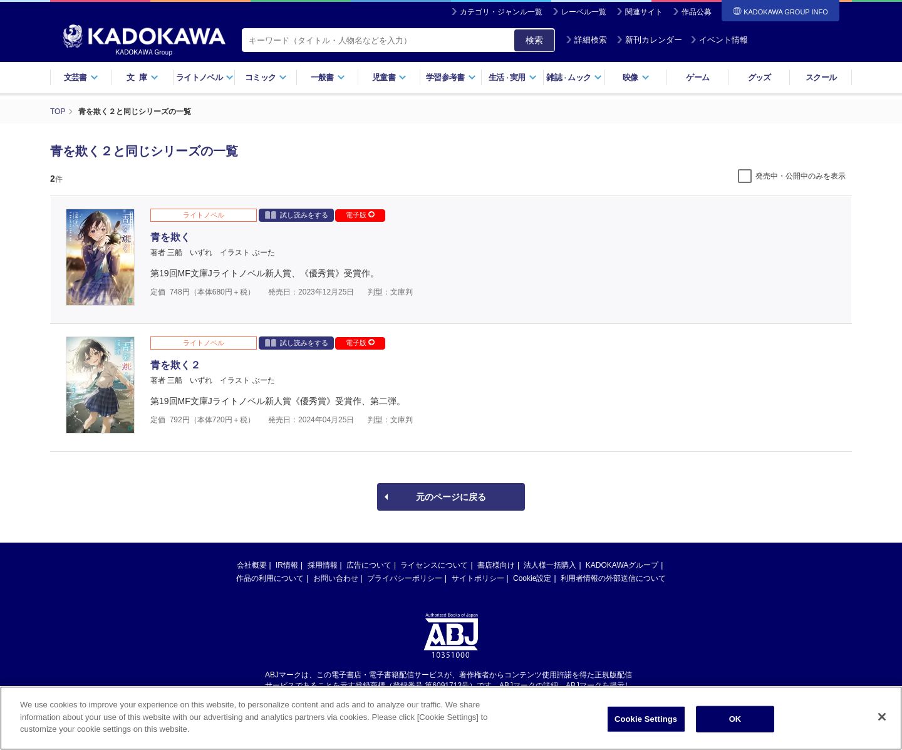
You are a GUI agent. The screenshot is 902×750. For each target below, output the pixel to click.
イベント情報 (719, 39)
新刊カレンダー (649, 39)
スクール (821, 77)
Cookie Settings (645, 719)
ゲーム (697, 77)
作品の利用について (270, 578)
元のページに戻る (451, 497)
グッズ (759, 77)
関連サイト (644, 12)
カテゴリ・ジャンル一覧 (501, 12)
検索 (534, 40)
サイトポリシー (478, 578)
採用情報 (323, 565)
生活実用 (513, 77)
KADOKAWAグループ (622, 565)
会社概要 (252, 565)
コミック (266, 77)
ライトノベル (205, 77)
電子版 (360, 215)
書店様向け (496, 565)
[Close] (882, 717)
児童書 (389, 77)
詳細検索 (586, 39)
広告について (368, 565)
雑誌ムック (574, 77)
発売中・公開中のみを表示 (800, 176)
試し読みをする (296, 215)
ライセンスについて (434, 565)
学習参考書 (451, 77)
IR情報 (287, 565)
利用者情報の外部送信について (613, 578)
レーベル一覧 (583, 12)
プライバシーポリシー (404, 578)
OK (735, 719)
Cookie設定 (532, 578)
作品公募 (697, 12)
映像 (636, 77)
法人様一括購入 (550, 565)
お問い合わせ (335, 578)
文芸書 (81, 77)
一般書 (328, 77)
